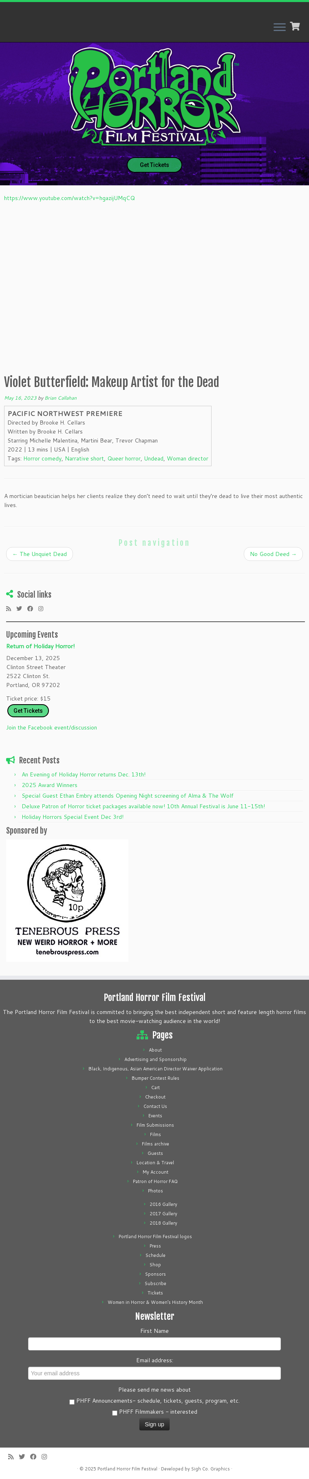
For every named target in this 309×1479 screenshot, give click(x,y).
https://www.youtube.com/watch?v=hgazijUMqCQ (69, 198)
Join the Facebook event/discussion (51, 727)
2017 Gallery (163, 1213)
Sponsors (155, 1274)
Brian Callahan (60, 397)
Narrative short (84, 458)
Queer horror (124, 458)
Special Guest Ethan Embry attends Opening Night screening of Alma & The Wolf (128, 796)
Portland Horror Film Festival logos (155, 1236)
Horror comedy (42, 458)
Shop (155, 1264)
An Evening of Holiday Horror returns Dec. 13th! (84, 774)
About (155, 1050)
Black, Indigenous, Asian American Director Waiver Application (155, 1068)
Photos (155, 1191)
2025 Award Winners (49, 785)
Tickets (155, 1293)
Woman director (187, 458)
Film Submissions (155, 1125)
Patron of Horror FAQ (155, 1181)
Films (155, 1134)
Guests (155, 1153)
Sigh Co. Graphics (210, 1469)
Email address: (154, 1360)
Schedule (156, 1255)
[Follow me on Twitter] (21, 608)
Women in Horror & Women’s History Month (155, 1302)
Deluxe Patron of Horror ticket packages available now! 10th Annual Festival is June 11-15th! (143, 806)
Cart (155, 1087)
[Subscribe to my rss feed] (11, 608)
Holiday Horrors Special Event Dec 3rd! (73, 817)
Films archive (155, 1144)
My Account (155, 1172)
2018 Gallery (163, 1223)
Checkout (155, 1097)
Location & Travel (155, 1162)
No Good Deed (273, 554)
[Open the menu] (280, 28)
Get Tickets (154, 165)
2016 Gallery (163, 1204)
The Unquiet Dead (39, 554)
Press (155, 1246)
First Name (154, 1331)
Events (155, 1115)
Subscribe (155, 1283)
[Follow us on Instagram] (43, 608)
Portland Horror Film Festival (127, 1469)
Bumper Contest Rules (155, 1078)
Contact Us (155, 1106)
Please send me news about (154, 1390)
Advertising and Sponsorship (155, 1059)
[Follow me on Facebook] (32, 608)
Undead (153, 458)
